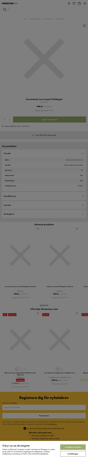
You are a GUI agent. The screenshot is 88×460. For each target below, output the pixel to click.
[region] (44, 450)
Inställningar (73, 453)
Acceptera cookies (73, 447)
